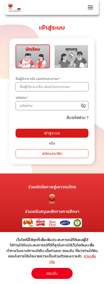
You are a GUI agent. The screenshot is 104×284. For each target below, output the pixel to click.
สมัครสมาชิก (52, 153)
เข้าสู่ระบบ (52, 133)
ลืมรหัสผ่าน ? (77, 117)
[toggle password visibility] (84, 106)
